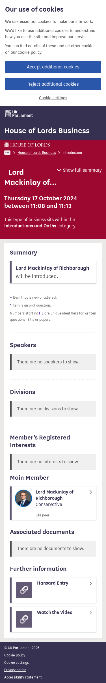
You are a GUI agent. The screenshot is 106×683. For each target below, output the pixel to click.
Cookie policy (14, 655)
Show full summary (82, 170)
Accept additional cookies (53, 67)
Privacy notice (15, 670)
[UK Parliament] (19, 113)
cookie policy (29, 52)
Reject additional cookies (53, 84)
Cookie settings (53, 98)
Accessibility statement (23, 677)
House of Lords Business (47, 130)
